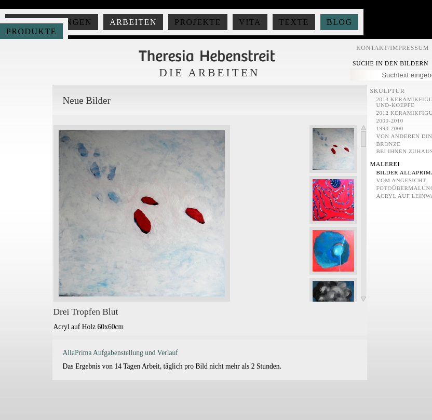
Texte (294, 22)
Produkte (31, 31)
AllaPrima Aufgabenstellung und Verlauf (120, 353)
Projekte (197, 22)
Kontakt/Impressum (392, 47)
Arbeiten (133, 22)
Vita (250, 22)
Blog (339, 22)
